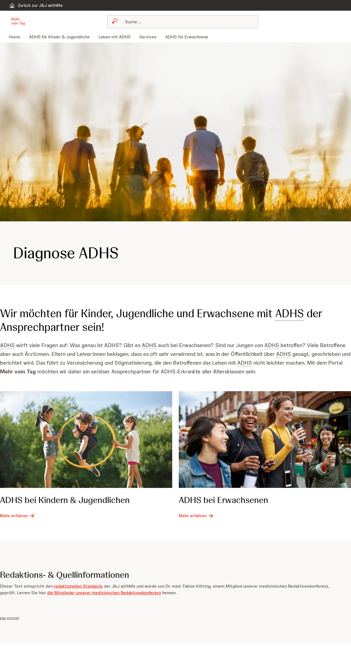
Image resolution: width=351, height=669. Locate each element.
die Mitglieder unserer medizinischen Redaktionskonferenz (104, 593)
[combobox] (182, 21)
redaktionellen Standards (78, 586)
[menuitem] (17, 37)
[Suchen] (186, 21)
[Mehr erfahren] (17, 515)
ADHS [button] (289, 313)
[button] (18, 21)
